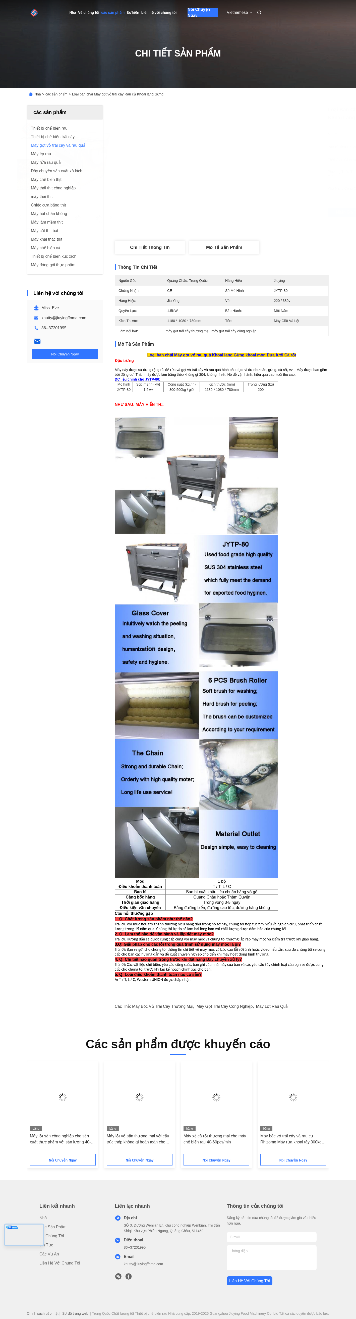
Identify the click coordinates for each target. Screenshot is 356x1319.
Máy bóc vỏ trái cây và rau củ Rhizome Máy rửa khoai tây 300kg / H (292, 1139)
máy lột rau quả (272, 1006)
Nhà (73, 13)
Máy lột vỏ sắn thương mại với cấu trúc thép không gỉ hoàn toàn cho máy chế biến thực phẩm (138, 1139)
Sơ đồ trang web (75, 1313)
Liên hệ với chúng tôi (159, 13)
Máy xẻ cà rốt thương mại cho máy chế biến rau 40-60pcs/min (215, 1139)
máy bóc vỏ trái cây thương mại (162, 1006)
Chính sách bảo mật (42, 1313)
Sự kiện (133, 13)
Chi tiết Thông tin (149, 247)
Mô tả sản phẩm (224, 247)
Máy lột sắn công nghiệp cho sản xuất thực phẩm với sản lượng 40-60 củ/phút (62, 1139)
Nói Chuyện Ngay (199, 12)
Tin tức (46, 1245)
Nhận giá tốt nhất (248, 212)
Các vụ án (49, 1254)
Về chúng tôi (88, 13)
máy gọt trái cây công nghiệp (225, 1006)
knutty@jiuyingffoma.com (63, 318)
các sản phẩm (113, 13)
